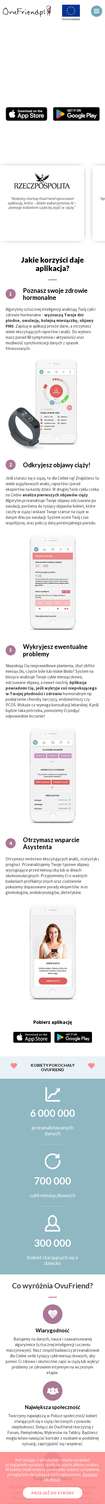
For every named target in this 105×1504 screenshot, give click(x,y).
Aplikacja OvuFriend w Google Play (76, 114)
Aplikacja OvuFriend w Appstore (26, 114)
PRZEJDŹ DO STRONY (52, 1493)
